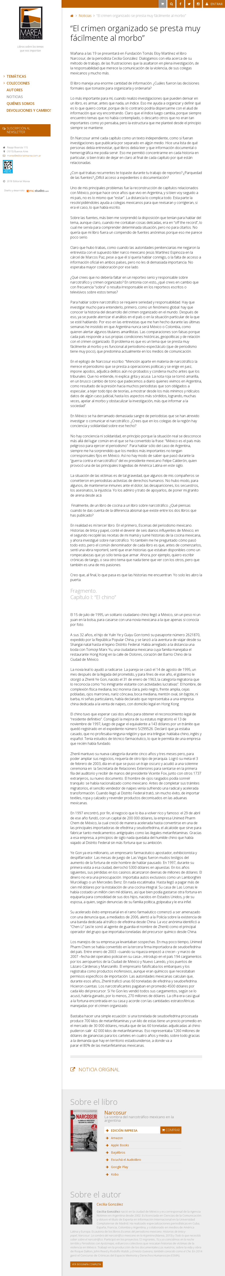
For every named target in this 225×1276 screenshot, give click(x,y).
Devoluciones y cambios (29, 110)
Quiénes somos (20, 103)
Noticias (15, 97)
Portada (72, 15)
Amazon (116, 1138)
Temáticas (14, 76)
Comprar (171, 1130)
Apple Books (119, 1145)
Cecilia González (110, 1204)
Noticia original (99, 1069)
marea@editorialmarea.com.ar (24, 155)
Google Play (119, 1167)
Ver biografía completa (86, 1264)
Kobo (114, 1174)
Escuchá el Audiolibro (125, 1160)
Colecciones (16, 83)
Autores (15, 90)
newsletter (18, 130)
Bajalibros (117, 1152)
